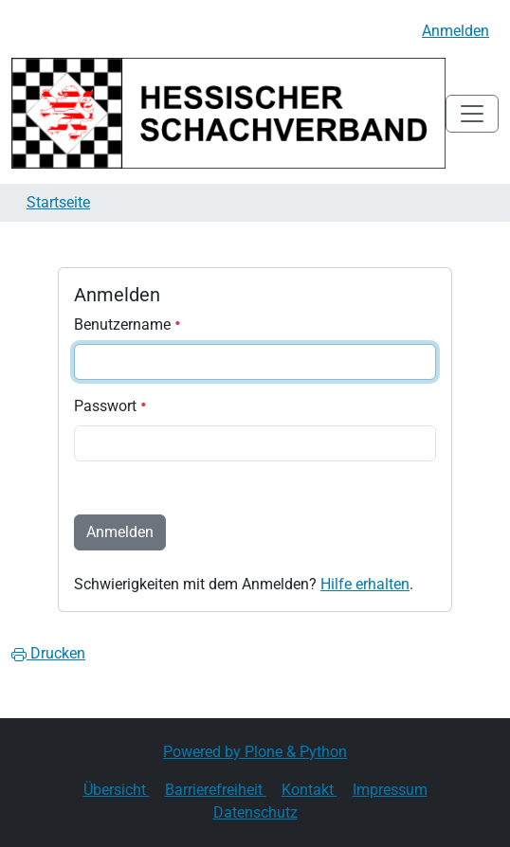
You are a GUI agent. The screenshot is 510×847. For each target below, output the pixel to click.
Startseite (58, 202)
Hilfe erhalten (365, 584)
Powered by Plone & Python (255, 752)
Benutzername (127, 324)
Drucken (48, 653)
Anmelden (455, 31)
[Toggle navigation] (472, 114)
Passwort (110, 406)
